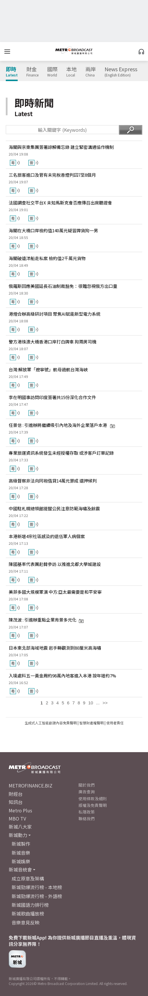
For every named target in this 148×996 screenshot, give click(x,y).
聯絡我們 (86, 818)
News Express (121, 71)
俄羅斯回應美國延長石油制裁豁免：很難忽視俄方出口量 (63, 286)
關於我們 (86, 785)
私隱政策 (86, 812)
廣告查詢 (86, 791)
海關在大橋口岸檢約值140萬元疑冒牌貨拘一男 (53, 230)
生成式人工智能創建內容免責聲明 (51, 722)
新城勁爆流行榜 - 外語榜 (37, 896)
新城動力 (18, 834)
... (98, 702)
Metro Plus (20, 810)
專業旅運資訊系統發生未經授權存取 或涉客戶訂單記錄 (61, 453)
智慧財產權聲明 (91, 722)
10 (90, 702)
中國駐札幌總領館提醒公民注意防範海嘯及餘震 (54, 508)
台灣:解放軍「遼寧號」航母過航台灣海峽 (48, 369)
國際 (52, 71)
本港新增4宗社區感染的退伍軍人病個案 (47, 536)
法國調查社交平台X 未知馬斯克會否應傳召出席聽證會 (60, 203)
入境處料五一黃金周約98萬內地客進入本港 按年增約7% (62, 675)
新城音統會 (20, 869)
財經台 (16, 793)
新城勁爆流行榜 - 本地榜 (37, 887)
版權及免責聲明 (92, 805)
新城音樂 (21, 852)
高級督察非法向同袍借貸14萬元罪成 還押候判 (53, 481)
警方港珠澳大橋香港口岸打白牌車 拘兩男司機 (52, 342)
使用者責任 (115, 722)
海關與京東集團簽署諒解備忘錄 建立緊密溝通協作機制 (61, 147)
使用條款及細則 (92, 798)
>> (105, 702)
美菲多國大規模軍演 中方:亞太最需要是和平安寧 (55, 592)
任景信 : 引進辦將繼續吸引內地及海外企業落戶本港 (62, 425)
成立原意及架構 (28, 878)
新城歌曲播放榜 (28, 913)
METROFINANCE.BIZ (30, 785)
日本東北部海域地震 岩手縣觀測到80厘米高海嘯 (55, 648)
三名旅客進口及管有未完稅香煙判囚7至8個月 (52, 175)
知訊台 (16, 801)
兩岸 (90, 71)
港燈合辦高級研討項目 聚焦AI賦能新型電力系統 (55, 314)
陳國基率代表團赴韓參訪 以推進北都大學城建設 (55, 564)
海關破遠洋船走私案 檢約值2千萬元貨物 (47, 258)
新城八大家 (20, 826)
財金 (32, 71)
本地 (71, 71)
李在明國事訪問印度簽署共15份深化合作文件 (52, 397)
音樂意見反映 (25, 922)
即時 (12, 71)
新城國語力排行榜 (30, 904)
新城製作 (21, 843)
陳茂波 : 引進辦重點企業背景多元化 (46, 620)
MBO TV (17, 818)
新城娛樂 (21, 861)
